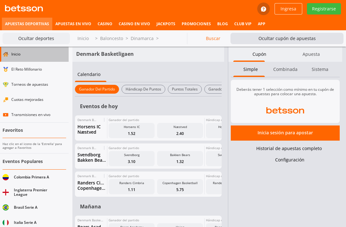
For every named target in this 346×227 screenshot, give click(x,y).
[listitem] (27, 24)
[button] (148, 148)
